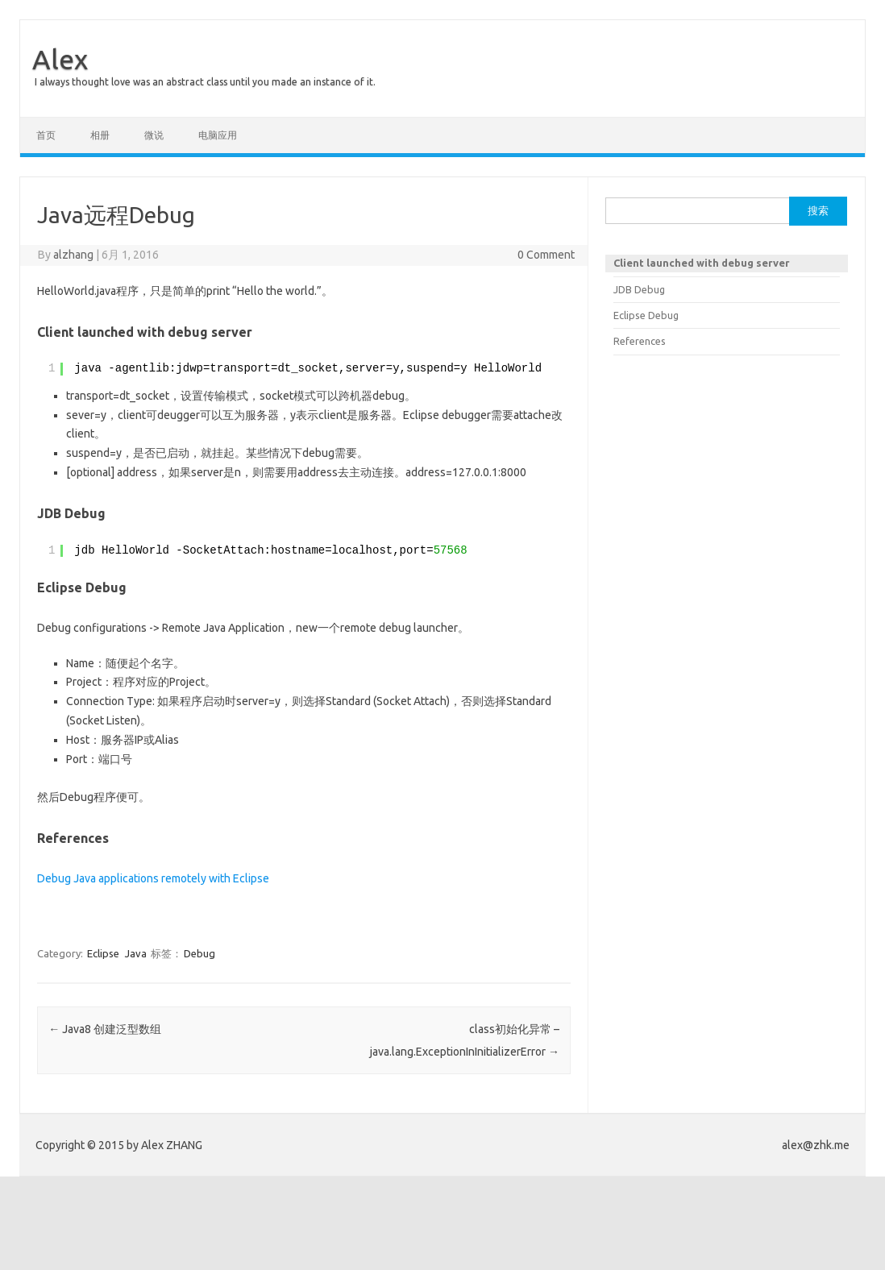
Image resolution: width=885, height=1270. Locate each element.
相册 (100, 135)
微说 (154, 135)
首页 (46, 135)
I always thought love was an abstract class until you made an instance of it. (205, 82)
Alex (60, 59)
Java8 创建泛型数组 (104, 1029)
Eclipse (103, 953)
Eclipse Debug (646, 315)
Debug (199, 953)
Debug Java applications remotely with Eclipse (153, 878)
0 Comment (546, 254)
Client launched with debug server (701, 262)
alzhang (73, 254)
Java (136, 953)
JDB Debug (639, 289)
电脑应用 (217, 135)
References (639, 341)
